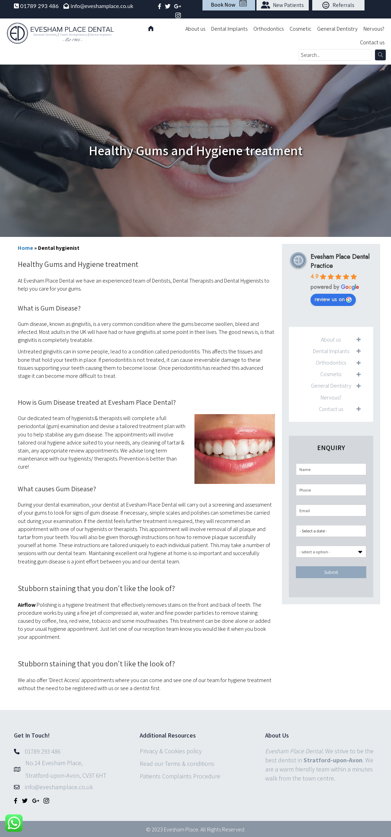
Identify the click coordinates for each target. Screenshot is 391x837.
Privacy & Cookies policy (171, 751)
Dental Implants (229, 28)
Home (25, 248)
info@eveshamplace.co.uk (102, 5)
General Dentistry (337, 28)
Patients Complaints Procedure (180, 776)
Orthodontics (268, 28)
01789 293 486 (40, 5)
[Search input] (335, 55)
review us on (333, 299)
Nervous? (373, 28)
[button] (282, 5)
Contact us (372, 42)
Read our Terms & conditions (177, 764)
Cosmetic (300, 28)
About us (195, 28)
